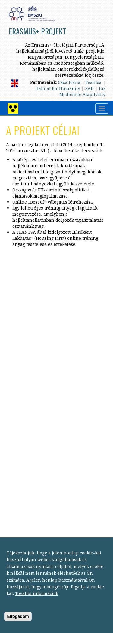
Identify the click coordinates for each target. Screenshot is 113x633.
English (14, 83)
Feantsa (94, 82)
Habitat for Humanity (57, 88)
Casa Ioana (69, 82)
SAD (89, 88)
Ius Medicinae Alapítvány (82, 91)
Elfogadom (18, 622)
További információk (36, 599)
